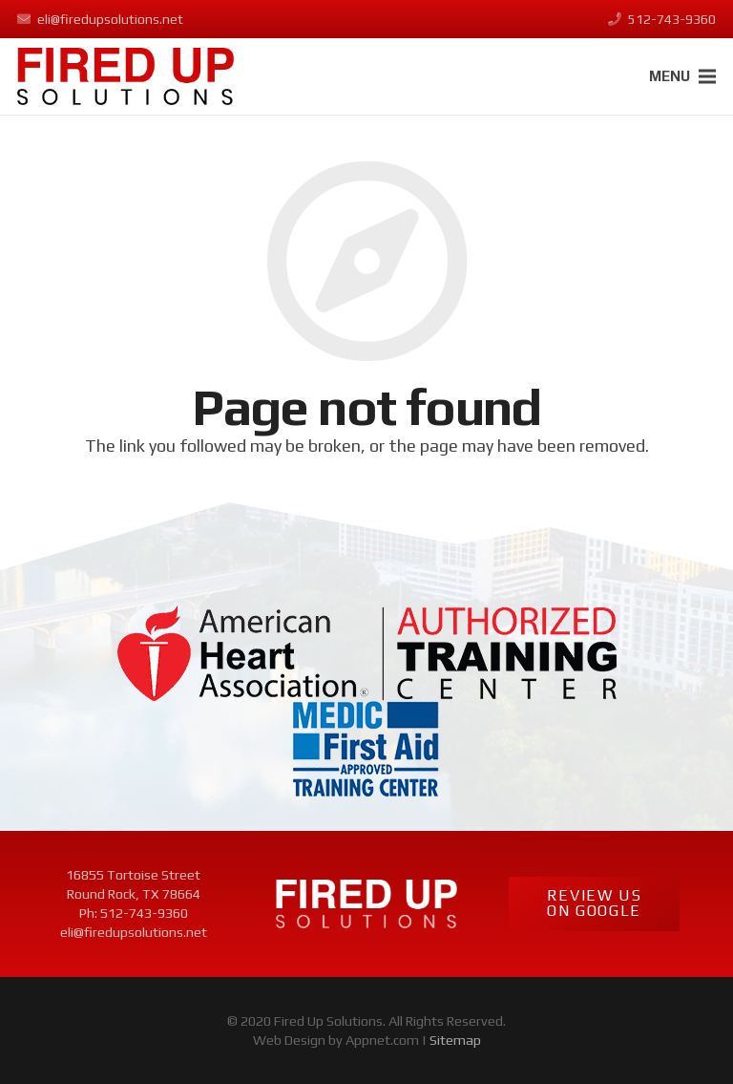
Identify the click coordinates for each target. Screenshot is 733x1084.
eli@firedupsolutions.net (133, 932)
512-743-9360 (144, 913)
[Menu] (683, 76)
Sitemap (455, 1040)
